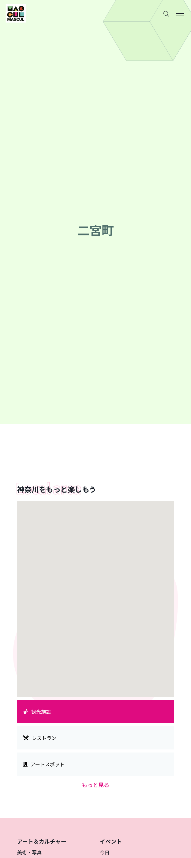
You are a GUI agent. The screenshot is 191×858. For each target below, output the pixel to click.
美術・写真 (29, 852)
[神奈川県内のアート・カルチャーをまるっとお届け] (15, 13)
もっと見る (95, 785)
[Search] (166, 13)
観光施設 (37, 711)
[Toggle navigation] (180, 13)
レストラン (39, 738)
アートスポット (44, 764)
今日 (105, 852)
